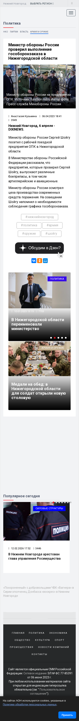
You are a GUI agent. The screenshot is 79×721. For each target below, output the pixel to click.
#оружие (29, 233)
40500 (42, 375)
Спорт (60, 640)
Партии (14, 32)
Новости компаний (53, 647)
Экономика (58, 633)
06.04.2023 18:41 (50, 116)
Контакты (39, 654)
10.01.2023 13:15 (23, 311)
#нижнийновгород (39, 217)
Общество (22, 640)
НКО (5, 32)
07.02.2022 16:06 (23, 375)
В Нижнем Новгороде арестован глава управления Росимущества (34, 556)
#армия (52, 225)
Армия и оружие (39, 32)
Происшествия (21, 647)
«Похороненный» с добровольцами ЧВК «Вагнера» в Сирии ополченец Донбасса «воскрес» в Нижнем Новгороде (38, 591)
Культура (42, 640)
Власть (24, 32)
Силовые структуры (49, 508)
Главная (18, 633)
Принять (67, 715)
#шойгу (51, 233)
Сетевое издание (35, 673)
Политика (57, 278)
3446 (37, 548)
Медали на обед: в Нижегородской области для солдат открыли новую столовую (38, 391)
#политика (29, 225)
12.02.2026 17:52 (19, 548)
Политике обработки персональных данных (30, 704)
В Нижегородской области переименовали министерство (37, 324)
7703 (41, 311)
